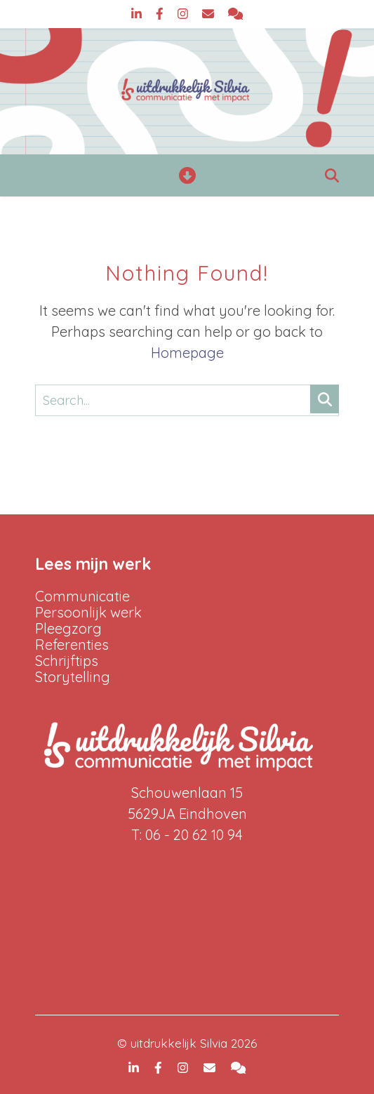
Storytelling (72, 677)
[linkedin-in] (138, 13)
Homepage (187, 352)
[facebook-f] (161, 13)
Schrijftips (66, 660)
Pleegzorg (68, 628)
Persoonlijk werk (88, 612)
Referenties (72, 644)
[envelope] (210, 13)
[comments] (235, 13)
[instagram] (185, 13)
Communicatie (82, 596)
